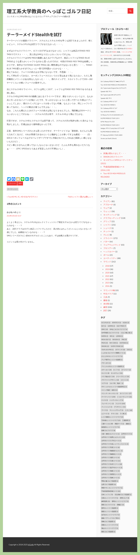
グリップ (107, 221)
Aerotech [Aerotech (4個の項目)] (116, 322)
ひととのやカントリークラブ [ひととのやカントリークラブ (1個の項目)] (112, 356)
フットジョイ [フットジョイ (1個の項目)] (106, 407)
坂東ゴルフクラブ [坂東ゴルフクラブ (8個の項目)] (108, 430)
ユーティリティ (110, 258)
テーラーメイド (12, 189)
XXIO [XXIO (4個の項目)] (129, 349)
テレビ (106, 235)
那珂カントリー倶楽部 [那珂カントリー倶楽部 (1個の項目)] (109, 508)
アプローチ (108, 204)
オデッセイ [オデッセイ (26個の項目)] (106, 370)
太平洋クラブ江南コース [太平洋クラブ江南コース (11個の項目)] (110, 461)
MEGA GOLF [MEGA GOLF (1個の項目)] (106, 339)
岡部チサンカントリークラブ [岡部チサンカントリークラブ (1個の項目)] (112, 488)
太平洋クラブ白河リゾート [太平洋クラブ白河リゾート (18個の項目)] (111, 464)
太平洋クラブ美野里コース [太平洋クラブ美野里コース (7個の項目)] (111, 474)
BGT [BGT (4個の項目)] (103, 326)
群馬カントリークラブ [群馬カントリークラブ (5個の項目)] (120, 501)
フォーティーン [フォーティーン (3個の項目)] (107, 403)
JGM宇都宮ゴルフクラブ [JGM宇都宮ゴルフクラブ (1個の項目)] (110, 333)
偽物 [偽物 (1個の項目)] (128, 424)
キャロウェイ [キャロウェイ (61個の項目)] (117, 373)
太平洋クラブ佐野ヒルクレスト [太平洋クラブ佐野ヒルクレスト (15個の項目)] (113, 437)
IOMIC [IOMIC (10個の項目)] (104, 329)
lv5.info (31, 544)
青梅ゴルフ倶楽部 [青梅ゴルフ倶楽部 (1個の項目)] (108, 521)
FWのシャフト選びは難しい (80, 197)
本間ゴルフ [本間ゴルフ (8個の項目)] (124, 498)
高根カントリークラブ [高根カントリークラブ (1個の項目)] (109, 525)
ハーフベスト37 (106, 55)
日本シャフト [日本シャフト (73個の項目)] (107, 494)
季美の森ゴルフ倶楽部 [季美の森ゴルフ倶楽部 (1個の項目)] (109, 481)
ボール (106, 255)
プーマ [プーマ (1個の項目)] (104, 410)
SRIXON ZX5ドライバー (113, 157)
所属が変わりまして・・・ (114, 153)
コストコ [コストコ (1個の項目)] (125, 380)
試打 (20, 183)
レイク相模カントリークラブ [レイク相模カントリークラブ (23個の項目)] (112, 417)
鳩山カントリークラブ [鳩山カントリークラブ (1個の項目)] (109, 528)
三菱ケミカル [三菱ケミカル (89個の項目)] (107, 424)
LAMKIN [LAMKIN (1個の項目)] (119, 336)
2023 (107, 282)
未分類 (106, 304)
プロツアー (108, 248)
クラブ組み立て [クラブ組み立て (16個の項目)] (108, 376)
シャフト (107, 225)
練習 (105, 307)
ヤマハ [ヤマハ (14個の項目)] (114, 413)
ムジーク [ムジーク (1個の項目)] (105, 413)
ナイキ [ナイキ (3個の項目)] (104, 400)
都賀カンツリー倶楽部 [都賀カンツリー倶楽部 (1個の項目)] (109, 511)
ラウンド (107, 261)
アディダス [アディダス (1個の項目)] (106, 363)
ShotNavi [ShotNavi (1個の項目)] (124, 343)
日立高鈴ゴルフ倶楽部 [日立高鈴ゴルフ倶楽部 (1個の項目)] (123, 494)
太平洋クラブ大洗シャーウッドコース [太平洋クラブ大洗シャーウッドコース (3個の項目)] (114, 444)
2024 (107, 286)
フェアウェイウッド (112, 245)
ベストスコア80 (127, 52)
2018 (107, 266)
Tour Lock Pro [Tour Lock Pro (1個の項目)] (107, 349)
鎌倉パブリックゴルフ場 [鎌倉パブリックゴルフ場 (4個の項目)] (110, 518)
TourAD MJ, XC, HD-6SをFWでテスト (23, 197)
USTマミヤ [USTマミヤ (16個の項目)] (120, 349)
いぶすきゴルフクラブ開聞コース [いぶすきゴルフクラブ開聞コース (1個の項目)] (113, 353)
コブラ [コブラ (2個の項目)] (104, 383)
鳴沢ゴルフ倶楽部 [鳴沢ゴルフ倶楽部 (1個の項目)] (108, 531)
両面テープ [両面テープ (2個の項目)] (119, 424)
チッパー (107, 231)
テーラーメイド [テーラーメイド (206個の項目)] (108, 397)
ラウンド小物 (109, 290)
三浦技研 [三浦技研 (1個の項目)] (126, 420)
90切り (114, 52)
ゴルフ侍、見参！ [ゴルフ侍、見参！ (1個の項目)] (116, 383)
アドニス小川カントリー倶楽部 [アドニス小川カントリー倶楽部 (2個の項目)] (112, 366)
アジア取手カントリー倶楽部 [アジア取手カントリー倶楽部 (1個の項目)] (112, 360)
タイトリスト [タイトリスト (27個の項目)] (125, 393)
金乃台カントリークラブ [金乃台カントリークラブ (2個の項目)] (110, 515)
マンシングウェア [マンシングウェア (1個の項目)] (116, 410)
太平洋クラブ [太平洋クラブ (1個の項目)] (126, 434)
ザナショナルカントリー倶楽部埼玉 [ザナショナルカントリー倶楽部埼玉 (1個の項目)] (114, 387)
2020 (107, 272)
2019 (107, 269)
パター (106, 241)
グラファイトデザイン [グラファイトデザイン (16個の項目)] (110, 380)
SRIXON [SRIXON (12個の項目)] (105, 346)
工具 (105, 297)
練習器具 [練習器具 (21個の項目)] (105, 501)
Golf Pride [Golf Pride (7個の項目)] (121, 326)
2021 (107, 276)
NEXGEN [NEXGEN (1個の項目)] (116, 339)
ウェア (106, 208)
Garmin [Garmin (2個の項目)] (111, 326)
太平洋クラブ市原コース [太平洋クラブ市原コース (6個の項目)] (110, 447)
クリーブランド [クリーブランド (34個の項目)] (122, 376)
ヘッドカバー (109, 251)
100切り (129, 49)
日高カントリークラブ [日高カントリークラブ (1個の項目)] (109, 498)
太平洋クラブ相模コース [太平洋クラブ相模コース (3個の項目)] (110, 471)
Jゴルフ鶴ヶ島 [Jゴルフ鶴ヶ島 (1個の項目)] (126, 333)
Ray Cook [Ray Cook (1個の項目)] (114, 343)
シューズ (107, 228)
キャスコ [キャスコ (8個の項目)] (105, 373)
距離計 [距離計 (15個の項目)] (120, 505)
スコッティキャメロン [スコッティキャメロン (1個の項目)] (109, 393)
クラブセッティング (112, 218)
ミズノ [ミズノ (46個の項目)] (128, 410)
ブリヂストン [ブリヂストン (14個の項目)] (120, 407)
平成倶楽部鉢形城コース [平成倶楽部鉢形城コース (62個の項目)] (110, 491)
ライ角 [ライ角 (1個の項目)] (123, 413)
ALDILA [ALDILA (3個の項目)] (126, 322)
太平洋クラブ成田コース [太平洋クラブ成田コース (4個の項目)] (110, 457)
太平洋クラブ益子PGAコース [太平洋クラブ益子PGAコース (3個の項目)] (111, 467)
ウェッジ (107, 211)
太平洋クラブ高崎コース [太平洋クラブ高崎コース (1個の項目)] (110, 478)
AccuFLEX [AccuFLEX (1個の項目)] (105, 322)
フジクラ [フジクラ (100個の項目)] (120, 403)
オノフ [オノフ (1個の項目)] (116, 370)
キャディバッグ (110, 215)
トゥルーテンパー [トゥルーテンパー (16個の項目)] (124, 397)
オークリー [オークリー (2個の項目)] (126, 370)
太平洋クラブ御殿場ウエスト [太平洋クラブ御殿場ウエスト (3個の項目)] (112, 451)
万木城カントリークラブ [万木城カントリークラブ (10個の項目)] (110, 420)
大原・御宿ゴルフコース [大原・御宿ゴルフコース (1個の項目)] (110, 434)
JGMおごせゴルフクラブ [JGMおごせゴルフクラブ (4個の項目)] (118, 329)
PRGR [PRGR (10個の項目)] (104, 343)
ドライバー (12, 183)
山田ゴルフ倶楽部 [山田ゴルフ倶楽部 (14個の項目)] (108, 484)
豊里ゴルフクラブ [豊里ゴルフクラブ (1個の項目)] (108, 505)
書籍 (105, 300)
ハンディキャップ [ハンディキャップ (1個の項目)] (116, 400)
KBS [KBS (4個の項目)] (112, 336)
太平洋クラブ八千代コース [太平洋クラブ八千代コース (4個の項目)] (111, 440)
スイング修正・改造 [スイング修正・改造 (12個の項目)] (109, 390)
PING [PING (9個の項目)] (124, 339)
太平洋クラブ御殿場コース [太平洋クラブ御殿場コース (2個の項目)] (111, 454)
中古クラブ (108, 293)
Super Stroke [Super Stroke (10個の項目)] (117, 346)
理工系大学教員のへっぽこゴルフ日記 (49, 11)
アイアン (107, 201)
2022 (107, 279)
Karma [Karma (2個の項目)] (104, 336)
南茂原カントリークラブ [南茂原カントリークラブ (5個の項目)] (110, 427)
